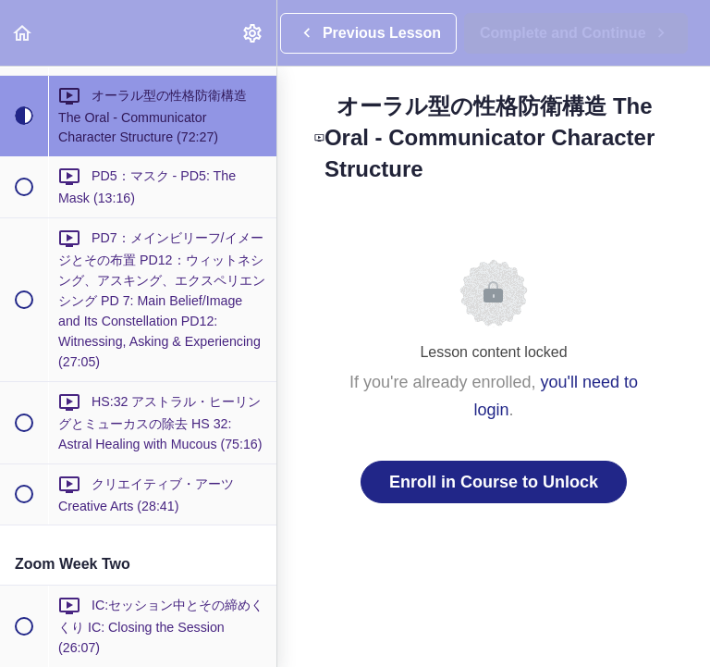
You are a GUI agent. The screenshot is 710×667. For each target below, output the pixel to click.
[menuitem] (253, 33)
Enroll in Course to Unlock (493, 482)
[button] (23, 33)
